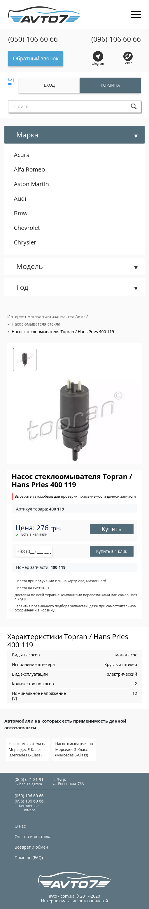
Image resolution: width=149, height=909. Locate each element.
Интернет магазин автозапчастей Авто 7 (47, 316)
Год (22, 287)
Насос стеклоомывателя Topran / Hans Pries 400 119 (63, 331)
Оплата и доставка (33, 836)
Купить (112, 529)
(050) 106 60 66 (33, 39)
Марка (27, 134)
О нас (20, 826)
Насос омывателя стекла (36, 324)
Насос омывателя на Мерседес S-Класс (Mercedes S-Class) (74, 749)
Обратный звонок (36, 58)
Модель (29, 266)
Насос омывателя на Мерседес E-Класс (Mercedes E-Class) (27, 749)
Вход (49, 85)
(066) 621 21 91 (29, 779)
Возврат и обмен (31, 847)
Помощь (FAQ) (29, 857)
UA (10, 80)
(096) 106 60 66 (116, 39)
